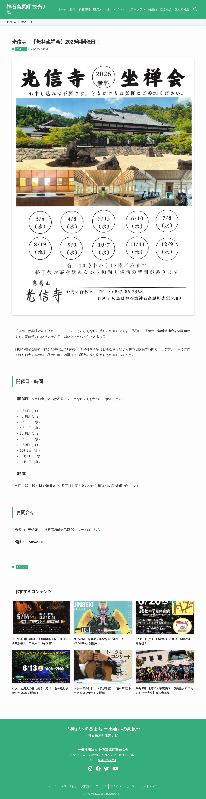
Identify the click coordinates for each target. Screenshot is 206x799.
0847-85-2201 (107, 760)
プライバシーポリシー (124, 786)
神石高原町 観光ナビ (26, 9)
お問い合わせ (69, 786)
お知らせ (20, 49)
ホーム (53, 786)
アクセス (101, 786)
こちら (95, 529)
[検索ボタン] (195, 9)
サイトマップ (149, 786)
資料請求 (86, 786)
